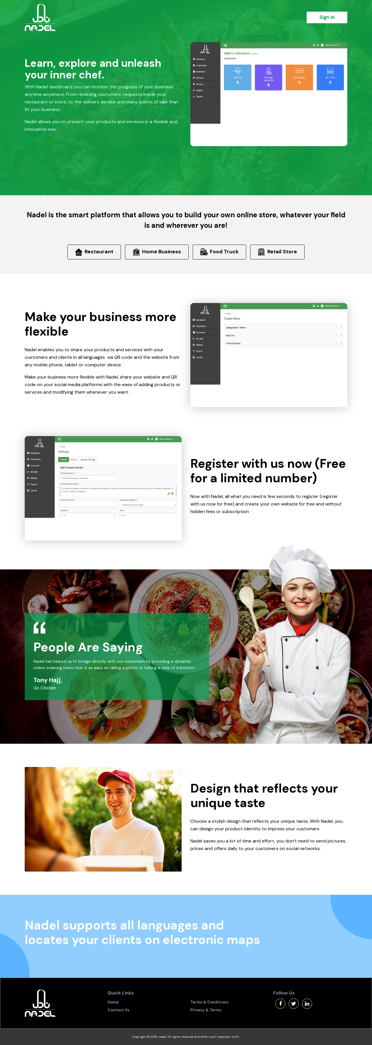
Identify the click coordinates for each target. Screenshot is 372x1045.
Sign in (327, 17)
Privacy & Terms (205, 1010)
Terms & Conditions (209, 1002)
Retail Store (277, 252)
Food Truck (219, 252)
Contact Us (118, 1010)
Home (113, 1002)
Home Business (157, 252)
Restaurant (94, 252)
